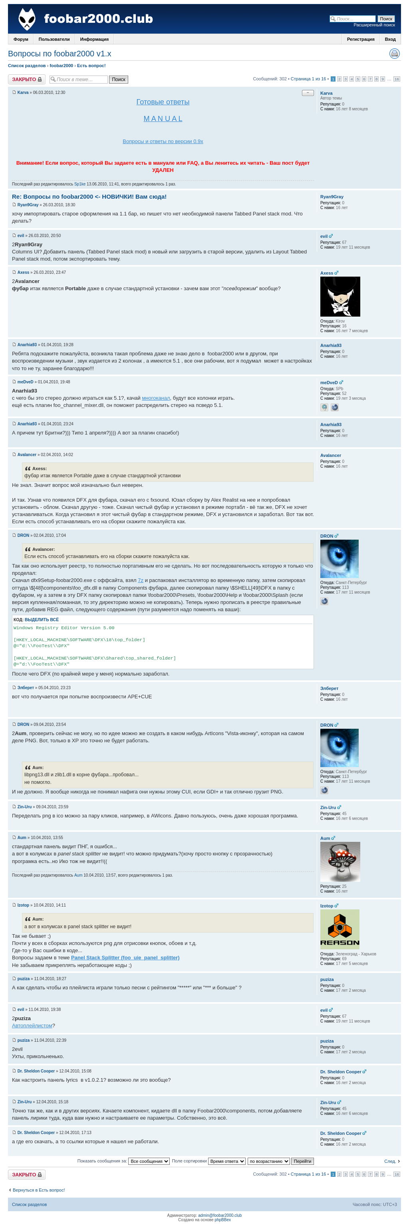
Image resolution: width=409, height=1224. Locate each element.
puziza (24, 979)
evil (21, 235)
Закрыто (27, 79)
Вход (390, 39)
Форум (21, 39)
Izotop (23, 905)
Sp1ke (79, 184)
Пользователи (54, 39)
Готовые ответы (163, 102)
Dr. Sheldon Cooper (36, 1071)
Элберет (26, 688)
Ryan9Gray (28, 205)
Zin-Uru (25, 807)
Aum (22, 837)
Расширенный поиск (374, 24)
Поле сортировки (208, 1160)
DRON (23, 535)
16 (397, 79)
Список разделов (27, 65)
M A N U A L (162, 119)
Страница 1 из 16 (308, 78)
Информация (94, 39)
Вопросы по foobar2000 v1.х (59, 53)
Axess (23, 272)
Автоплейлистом (32, 1026)
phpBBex (222, 1220)
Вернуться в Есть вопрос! (39, 1190)
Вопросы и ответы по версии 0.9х (163, 141)
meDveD (26, 382)
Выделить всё (42, 620)
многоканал (156, 398)
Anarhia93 (27, 345)
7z (140, 580)
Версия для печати (394, 53)
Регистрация (361, 39)
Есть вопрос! (91, 65)
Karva (23, 92)
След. (390, 1161)
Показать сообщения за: (123, 1160)
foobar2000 (61, 65)
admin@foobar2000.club (220, 1215)
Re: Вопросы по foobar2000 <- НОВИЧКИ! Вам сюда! (89, 196)
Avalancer (27, 455)
